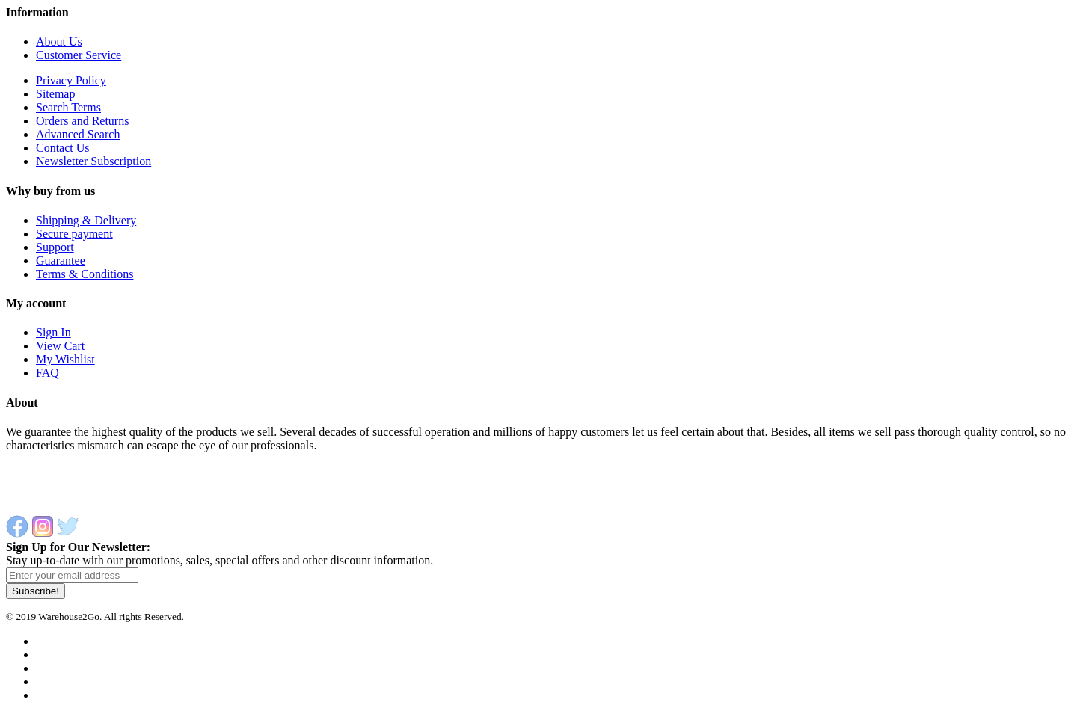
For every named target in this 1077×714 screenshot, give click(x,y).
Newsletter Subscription (93, 161)
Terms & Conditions (84, 274)
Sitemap (55, 93)
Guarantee (60, 260)
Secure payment (74, 233)
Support (55, 247)
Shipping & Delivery (86, 220)
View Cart (60, 345)
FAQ (47, 372)
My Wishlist (65, 359)
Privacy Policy (71, 80)
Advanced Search (78, 134)
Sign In (53, 332)
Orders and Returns (82, 120)
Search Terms (68, 107)
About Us (59, 41)
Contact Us (63, 147)
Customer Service (78, 55)
